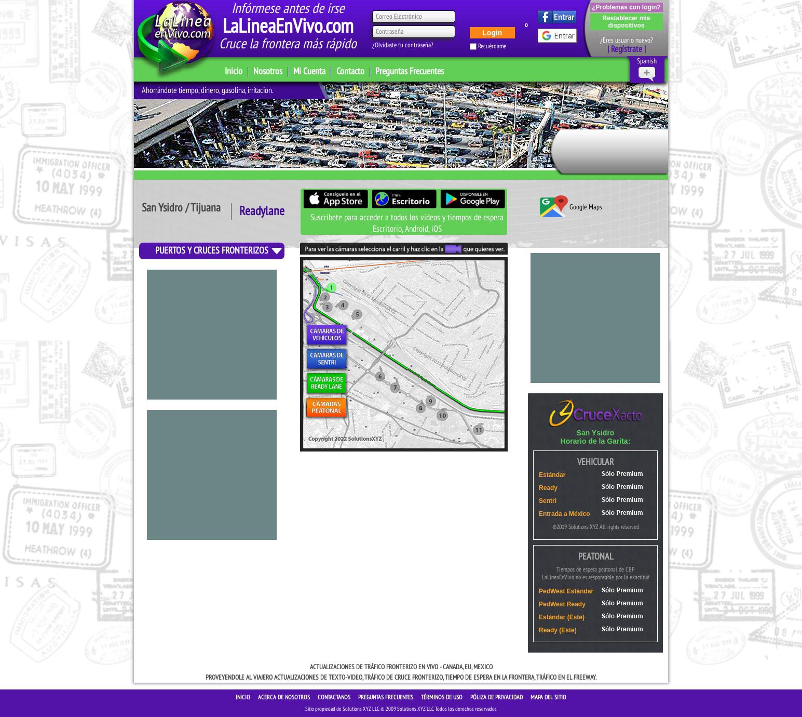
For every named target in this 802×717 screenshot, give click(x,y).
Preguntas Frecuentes (409, 71)
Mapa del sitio (548, 697)
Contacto (350, 71)
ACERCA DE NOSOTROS (284, 697)
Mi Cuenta (309, 71)
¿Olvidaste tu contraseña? (402, 45)
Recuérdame (492, 46)
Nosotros (267, 71)
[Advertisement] (212, 475)
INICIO (244, 697)
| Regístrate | (626, 49)
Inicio (233, 71)
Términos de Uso (442, 697)
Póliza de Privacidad (497, 697)
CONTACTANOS (335, 697)
